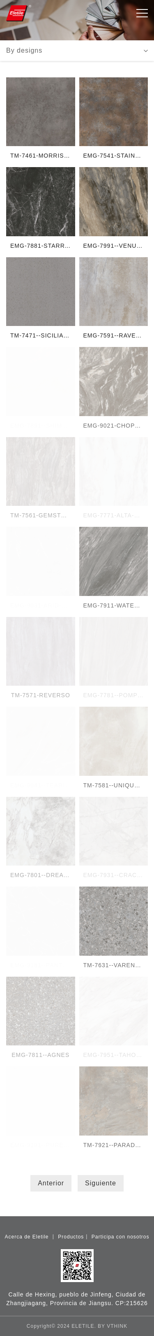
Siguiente (100, 1183)
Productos (71, 1237)
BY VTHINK (112, 1326)
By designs (24, 50)
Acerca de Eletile (27, 1237)
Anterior (51, 1183)
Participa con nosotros (120, 1237)
